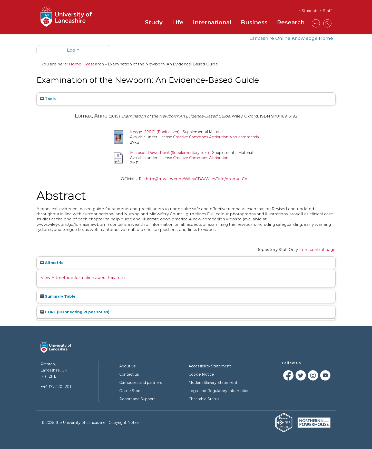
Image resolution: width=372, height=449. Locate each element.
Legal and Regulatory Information (219, 390)
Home (75, 64)
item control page (318, 249)
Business (254, 22)
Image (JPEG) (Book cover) (154, 132)
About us (127, 366)
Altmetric (51, 262)
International (212, 22)
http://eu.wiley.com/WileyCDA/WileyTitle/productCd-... (198, 178)
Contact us (129, 374)
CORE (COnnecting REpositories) (74, 312)
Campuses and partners (140, 382)
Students (310, 10)
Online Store (130, 390)
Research (291, 22)
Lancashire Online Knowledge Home (291, 38)
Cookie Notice (201, 374)
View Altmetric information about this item (83, 277)
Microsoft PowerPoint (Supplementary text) (169, 152)
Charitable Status (204, 399)
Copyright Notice (124, 422)
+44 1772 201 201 (56, 386)
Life (177, 22)
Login (73, 50)
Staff (327, 10)
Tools (48, 98)
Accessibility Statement (210, 366)
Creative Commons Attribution (200, 157)
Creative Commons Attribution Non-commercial (216, 137)
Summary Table (57, 296)
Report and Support (137, 399)
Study (154, 22)
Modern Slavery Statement (213, 382)
